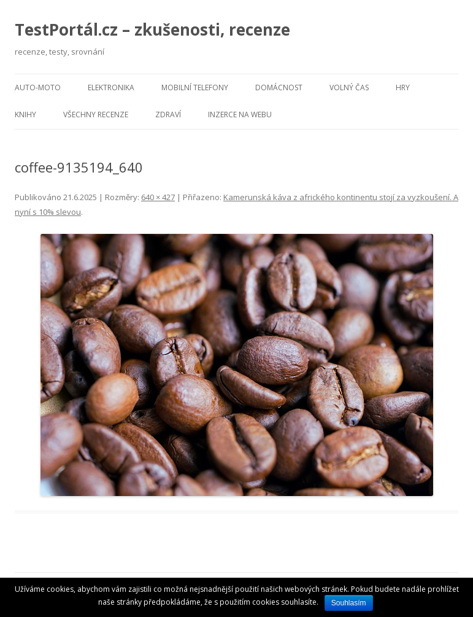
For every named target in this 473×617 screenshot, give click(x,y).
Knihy (25, 114)
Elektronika (111, 87)
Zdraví (168, 114)
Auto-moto (38, 87)
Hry (403, 87)
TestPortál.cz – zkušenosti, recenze (152, 29)
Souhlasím (348, 603)
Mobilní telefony (194, 87)
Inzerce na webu (240, 114)
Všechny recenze (95, 114)
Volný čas (349, 87)
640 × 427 (158, 197)
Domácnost (278, 87)
